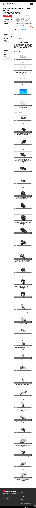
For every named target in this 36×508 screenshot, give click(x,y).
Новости (22, 493)
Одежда (5, 52)
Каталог (8, 12)
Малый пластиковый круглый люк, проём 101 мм (23, 72)
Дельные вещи (8, 19)
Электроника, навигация (8, 47)
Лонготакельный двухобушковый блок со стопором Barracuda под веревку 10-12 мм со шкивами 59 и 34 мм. (23, 248)
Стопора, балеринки (8, 38)
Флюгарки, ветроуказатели (6, 41)
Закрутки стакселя (7, 21)
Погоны (8, 30)
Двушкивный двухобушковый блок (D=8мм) (23, 456)
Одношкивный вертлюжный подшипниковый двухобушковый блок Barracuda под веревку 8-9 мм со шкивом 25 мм (23, 160)
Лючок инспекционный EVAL (23, 107)
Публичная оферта (24, 500)
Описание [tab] (21, 42)
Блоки (8, 17)
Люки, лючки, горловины (19, 12)
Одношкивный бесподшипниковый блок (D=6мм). (23, 445)
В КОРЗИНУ (21, 38)
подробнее (16, 59)
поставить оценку (23, 29)
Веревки (5, 54)
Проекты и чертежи (7, 32)
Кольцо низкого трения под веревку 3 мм (23, 122)
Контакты (22, 496)
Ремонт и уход (8, 34)
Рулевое (8, 36)
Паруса (5, 56)
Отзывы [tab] (26, 42)
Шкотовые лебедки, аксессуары (7, 44)
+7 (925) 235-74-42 (6, 498)
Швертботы (6, 50)
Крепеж (8, 26)
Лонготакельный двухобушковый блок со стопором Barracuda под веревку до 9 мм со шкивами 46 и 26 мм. (23, 261)
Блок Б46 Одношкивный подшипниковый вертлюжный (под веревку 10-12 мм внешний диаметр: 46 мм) (23, 147)
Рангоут (5, 60)
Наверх (35, 506)
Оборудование (12, 12)
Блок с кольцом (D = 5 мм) (23, 323)
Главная (4, 12)
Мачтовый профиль (7, 58)
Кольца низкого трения (6, 24)
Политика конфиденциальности (26, 503)
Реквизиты (22, 499)
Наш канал (22, 495)
